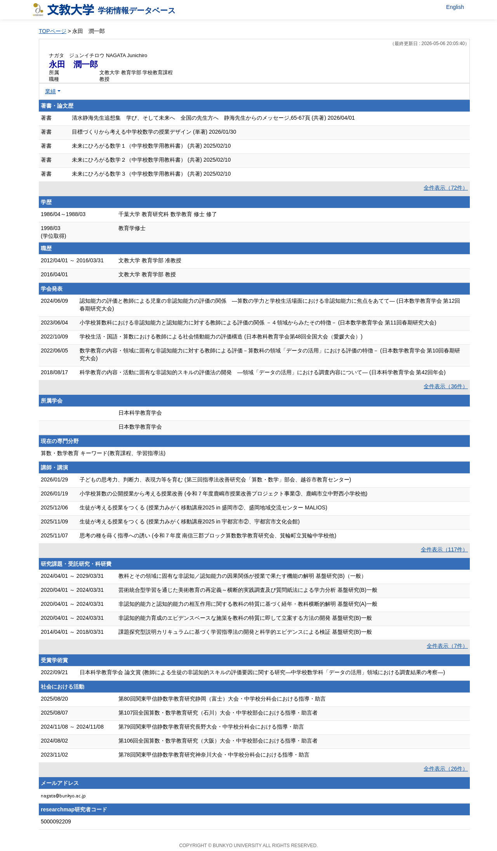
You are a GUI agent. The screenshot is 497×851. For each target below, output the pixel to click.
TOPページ (52, 31)
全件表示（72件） (446, 188)
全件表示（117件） (444, 549)
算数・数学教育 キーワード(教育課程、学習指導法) (103, 453)
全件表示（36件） (446, 386)
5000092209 (56, 821)
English (455, 7)
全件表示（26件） (446, 769)
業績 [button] (50, 91)
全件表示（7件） (447, 646)
